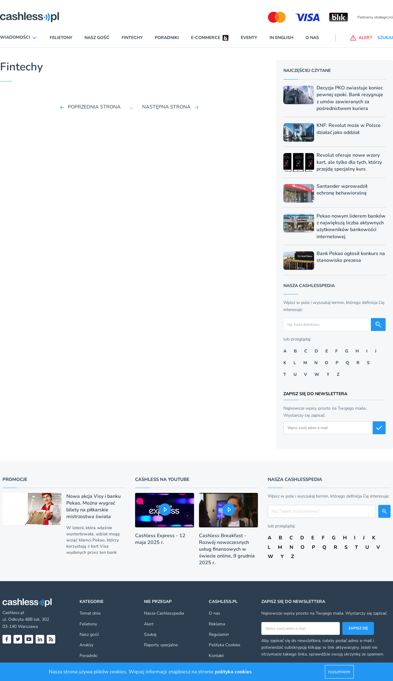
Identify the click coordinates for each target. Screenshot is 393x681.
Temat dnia (90, 613)
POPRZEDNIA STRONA (94, 107)
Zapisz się (358, 628)
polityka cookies (233, 671)
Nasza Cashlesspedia (164, 613)
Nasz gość (96, 38)
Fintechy (132, 38)
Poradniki (167, 38)
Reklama (217, 624)
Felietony (61, 38)
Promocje (14, 479)
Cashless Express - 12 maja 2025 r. (160, 539)
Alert (149, 624)
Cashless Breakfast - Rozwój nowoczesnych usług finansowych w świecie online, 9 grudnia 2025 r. (227, 549)
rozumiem (339, 671)
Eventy (249, 38)
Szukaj (150, 634)
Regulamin (219, 634)
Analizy (86, 645)
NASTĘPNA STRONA (166, 107)
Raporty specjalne (161, 645)
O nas (312, 38)
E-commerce (205, 38)
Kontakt (216, 656)
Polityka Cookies (224, 645)
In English (282, 38)
